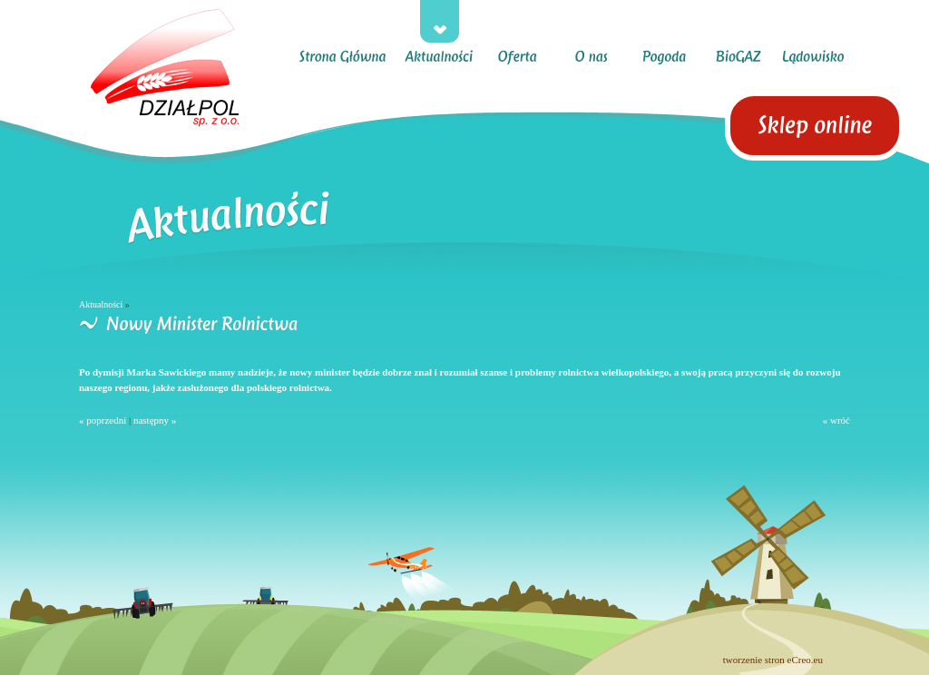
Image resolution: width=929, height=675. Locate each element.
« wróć (836, 420)
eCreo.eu (805, 659)
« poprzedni (102, 420)
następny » (154, 420)
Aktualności (100, 304)
